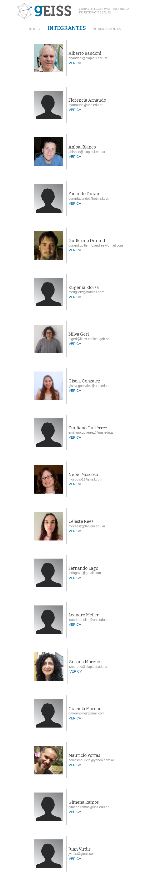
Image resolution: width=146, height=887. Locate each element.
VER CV (75, 63)
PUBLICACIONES (107, 29)
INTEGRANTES (66, 28)
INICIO (34, 29)
